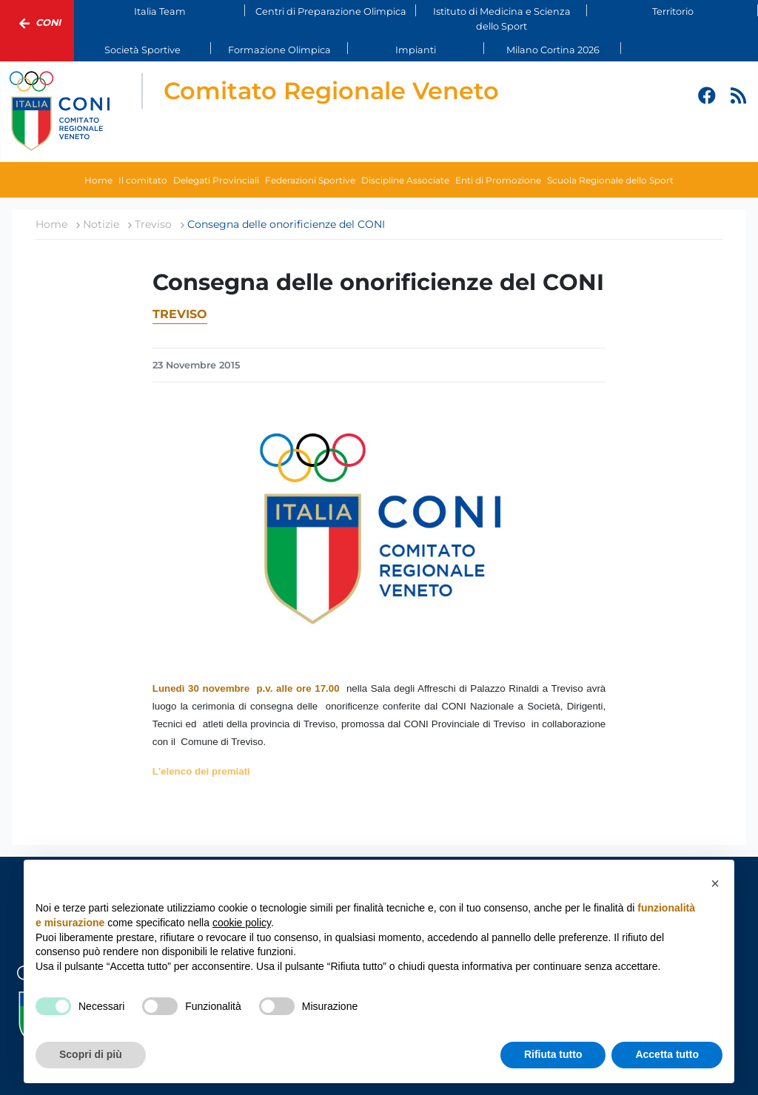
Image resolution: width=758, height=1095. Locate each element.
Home (98, 180)
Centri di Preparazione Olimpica (330, 11)
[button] (715, 883)
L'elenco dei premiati (201, 771)
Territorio (673, 11)
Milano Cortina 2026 (553, 49)
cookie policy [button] (241, 923)
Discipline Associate (405, 180)
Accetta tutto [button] (667, 1054)
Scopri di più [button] (90, 1054)
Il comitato (142, 180)
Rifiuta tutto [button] (553, 1054)
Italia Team (160, 11)
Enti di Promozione (498, 180)
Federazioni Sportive (310, 180)
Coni (37, 24)
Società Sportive (142, 49)
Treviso (179, 314)
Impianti (415, 49)
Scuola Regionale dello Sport (610, 180)
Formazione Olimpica (279, 49)
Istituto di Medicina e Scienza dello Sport (502, 18)
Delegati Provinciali (216, 180)
